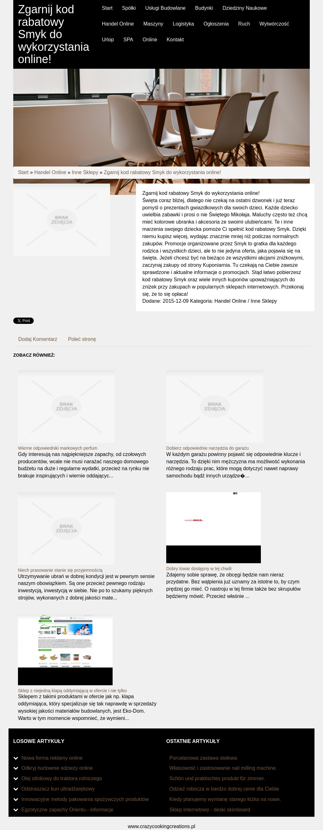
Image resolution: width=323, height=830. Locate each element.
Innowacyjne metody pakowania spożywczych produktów (85, 799)
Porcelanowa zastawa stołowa (203, 758)
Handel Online (50, 172)
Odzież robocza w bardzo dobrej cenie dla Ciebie (224, 789)
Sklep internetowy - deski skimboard (209, 809)
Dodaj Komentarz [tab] (37, 339)
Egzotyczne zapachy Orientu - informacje (67, 809)
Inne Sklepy (85, 172)
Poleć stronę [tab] (82, 339)
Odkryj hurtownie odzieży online (57, 768)
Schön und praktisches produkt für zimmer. (217, 778)
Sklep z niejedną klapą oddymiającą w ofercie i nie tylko (72, 690)
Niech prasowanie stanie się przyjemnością (60, 570)
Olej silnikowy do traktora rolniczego (61, 778)
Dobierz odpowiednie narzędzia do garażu (207, 448)
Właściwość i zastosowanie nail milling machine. (223, 768)
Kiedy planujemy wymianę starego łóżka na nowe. (225, 799)
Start (23, 172)
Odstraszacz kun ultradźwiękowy (58, 789)
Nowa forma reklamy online (52, 758)
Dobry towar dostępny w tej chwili (199, 568)
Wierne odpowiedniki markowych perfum (57, 448)
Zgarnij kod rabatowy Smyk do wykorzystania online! (162, 172)
